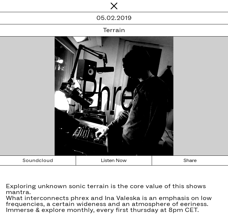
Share (190, 160)
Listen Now (114, 160)
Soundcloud (38, 160)
